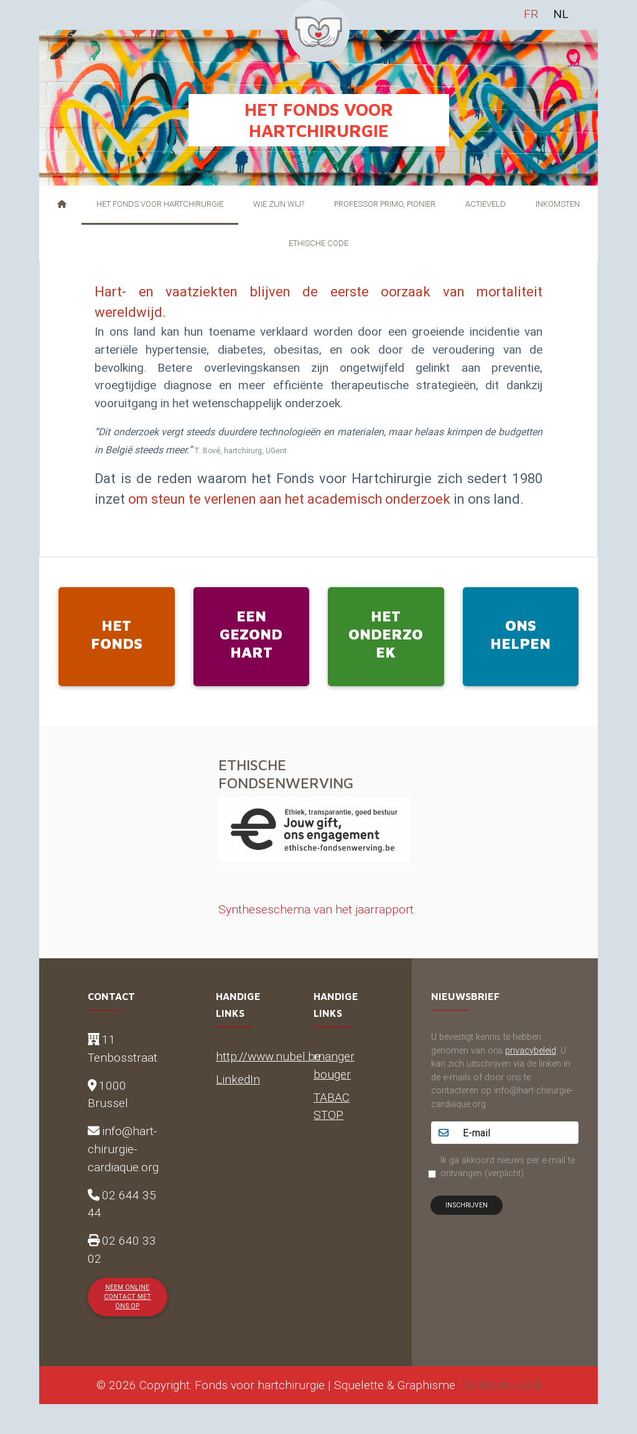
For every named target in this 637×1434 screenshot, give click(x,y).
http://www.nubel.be (268, 1056)
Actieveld (485, 204)
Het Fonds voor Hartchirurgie (159, 204)
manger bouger (334, 1065)
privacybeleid (530, 1050)
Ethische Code (318, 243)
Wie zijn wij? (278, 204)
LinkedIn (238, 1079)
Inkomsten (558, 204)
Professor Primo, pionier (384, 204)
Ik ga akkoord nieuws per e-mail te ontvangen (507, 1166)
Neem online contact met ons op (127, 1297)
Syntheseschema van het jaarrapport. (317, 909)
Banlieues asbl (502, 1384)
